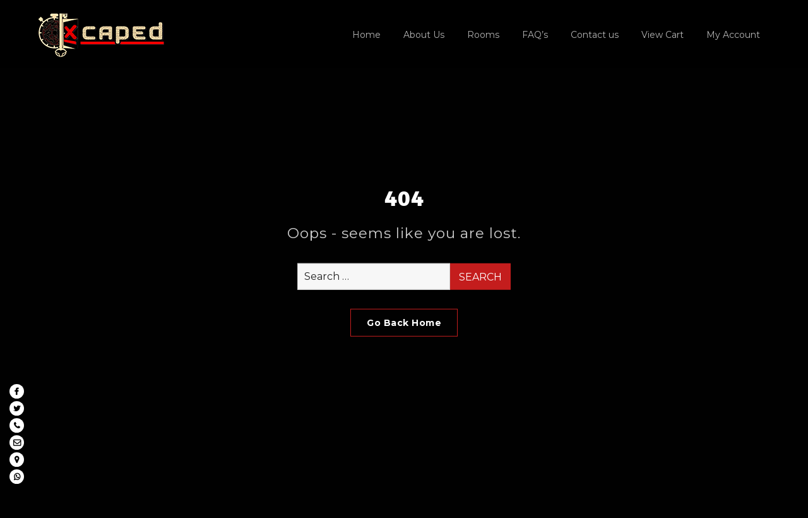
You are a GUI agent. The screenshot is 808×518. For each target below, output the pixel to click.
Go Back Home (404, 322)
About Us (423, 34)
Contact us (595, 34)
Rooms (483, 34)
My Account (733, 34)
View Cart (662, 34)
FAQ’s (535, 34)
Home (366, 34)
